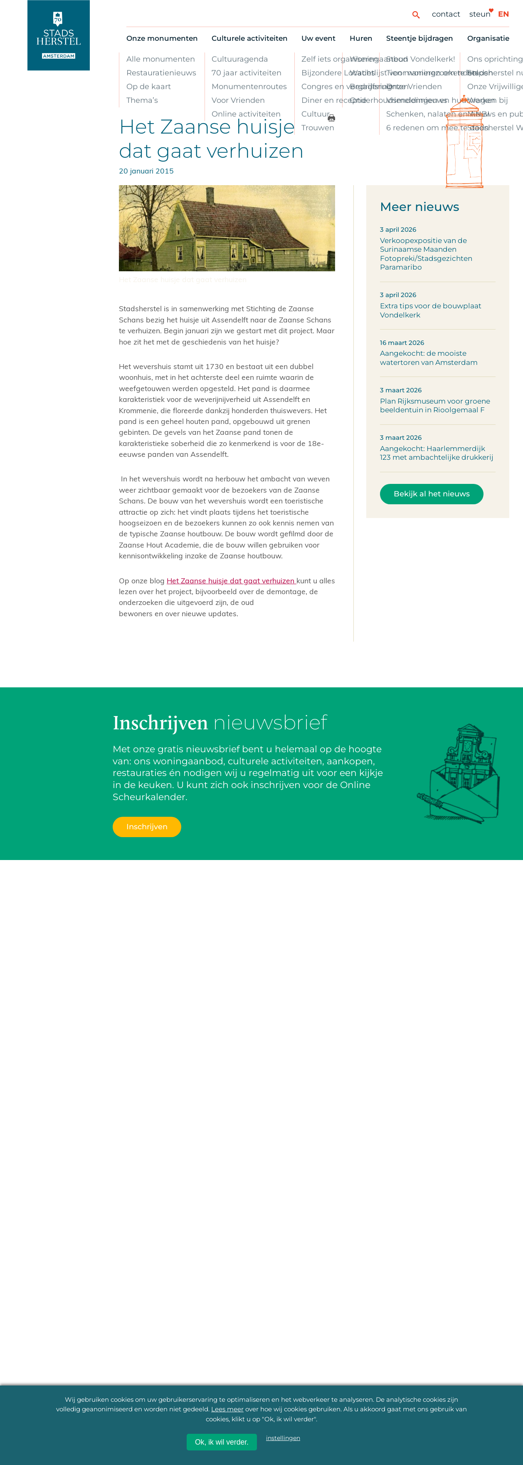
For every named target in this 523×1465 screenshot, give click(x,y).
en (503, 14)
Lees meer (227, 1409)
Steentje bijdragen (419, 38)
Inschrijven (147, 826)
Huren (361, 38)
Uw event (318, 38)
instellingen (283, 1438)
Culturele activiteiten (250, 38)
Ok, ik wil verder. (222, 1442)
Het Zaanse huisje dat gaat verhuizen (231, 580)
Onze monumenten (162, 38)
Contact (446, 14)
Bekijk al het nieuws (432, 493)
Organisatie (488, 38)
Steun (480, 14)
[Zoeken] (416, 14)
